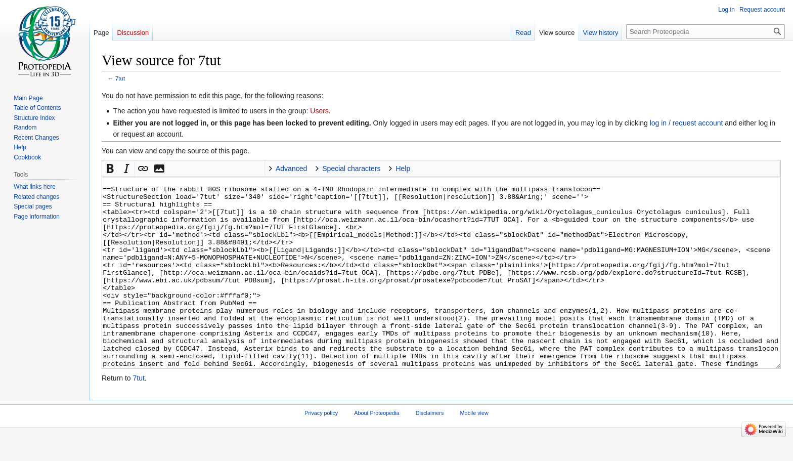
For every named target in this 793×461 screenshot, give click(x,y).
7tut (120, 78)
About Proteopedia (376, 451)
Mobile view (474, 451)
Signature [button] (208, 168)
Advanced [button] (291, 168)
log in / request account (686, 123)
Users (319, 111)
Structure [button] (256, 168)
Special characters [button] (351, 168)
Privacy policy (321, 451)
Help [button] (402, 168)
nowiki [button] (192, 168)
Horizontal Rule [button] (224, 168)
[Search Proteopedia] (705, 31)
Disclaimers (430, 451)
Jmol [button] (240, 168)
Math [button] (175, 168)
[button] (110, 168)
